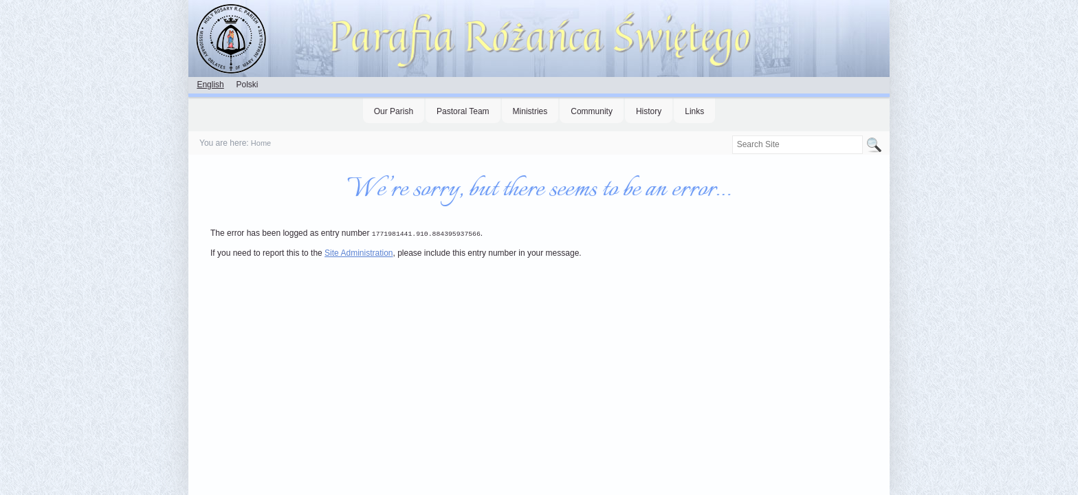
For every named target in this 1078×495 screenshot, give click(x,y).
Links (694, 111)
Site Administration (358, 252)
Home (261, 143)
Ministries (530, 111)
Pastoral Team (463, 111)
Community (592, 111)
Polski (247, 84)
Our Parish (393, 111)
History (648, 111)
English (210, 84)
